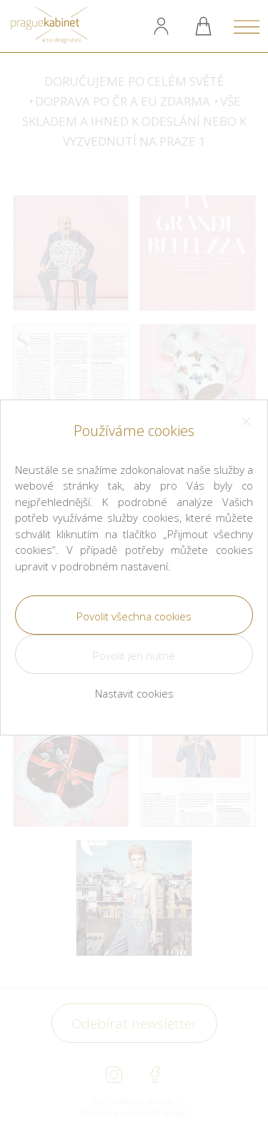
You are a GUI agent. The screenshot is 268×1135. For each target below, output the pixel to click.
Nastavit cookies (134, 693)
